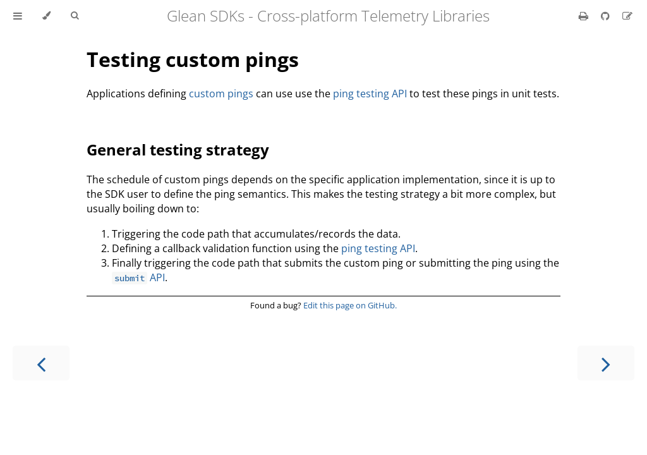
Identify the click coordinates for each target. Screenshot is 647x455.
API (138, 277)
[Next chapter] (605, 363)
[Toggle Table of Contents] (17, 16)
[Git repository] (606, 16)
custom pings (221, 93)
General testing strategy (178, 149)
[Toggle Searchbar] (74, 16)
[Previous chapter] (41, 363)
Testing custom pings (193, 59)
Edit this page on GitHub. (350, 305)
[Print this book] (585, 16)
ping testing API (370, 93)
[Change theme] (46, 16)
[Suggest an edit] (627, 16)
